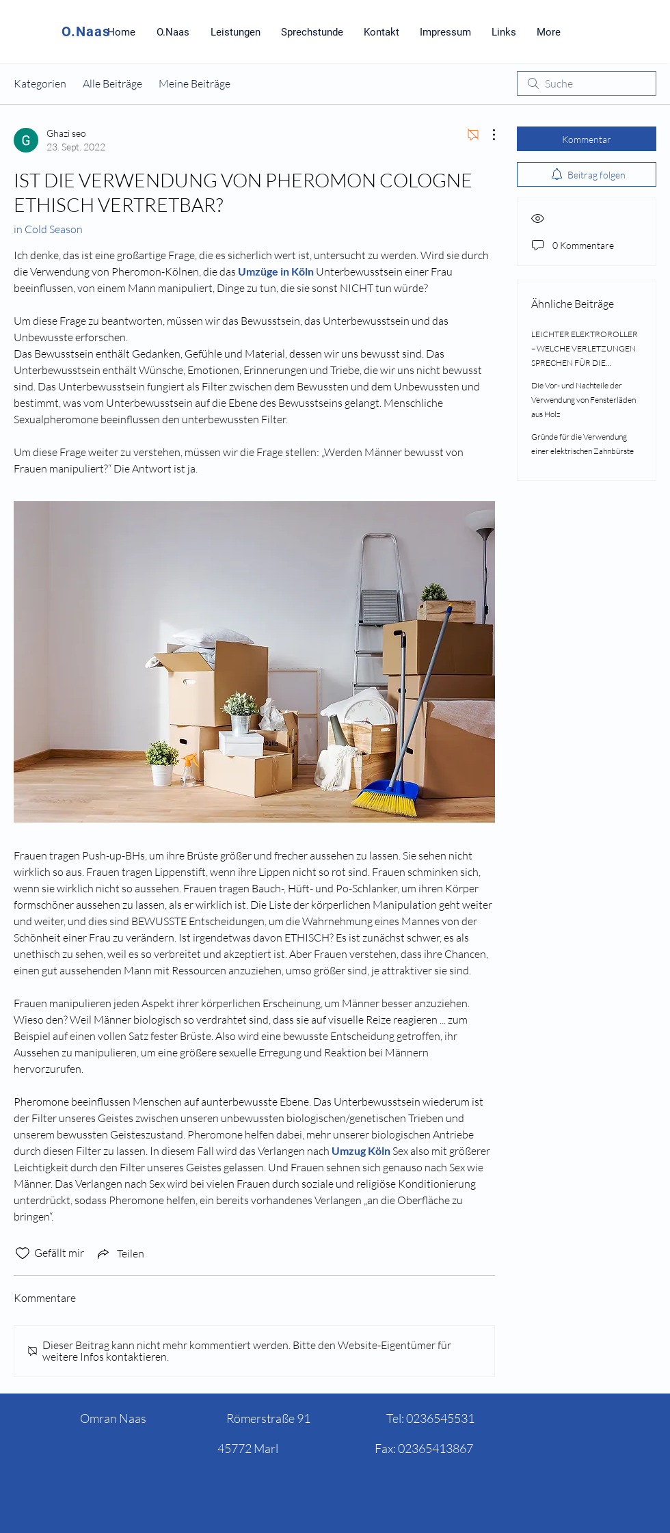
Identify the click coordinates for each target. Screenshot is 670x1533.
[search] (586, 83)
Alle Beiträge (112, 83)
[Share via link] (119, 1253)
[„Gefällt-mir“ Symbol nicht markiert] (22, 1253)
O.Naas (86, 31)
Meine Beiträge (194, 83)
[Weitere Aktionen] (487, 134)
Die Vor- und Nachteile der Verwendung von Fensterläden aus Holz (583, 399)
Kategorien (40, 83)
